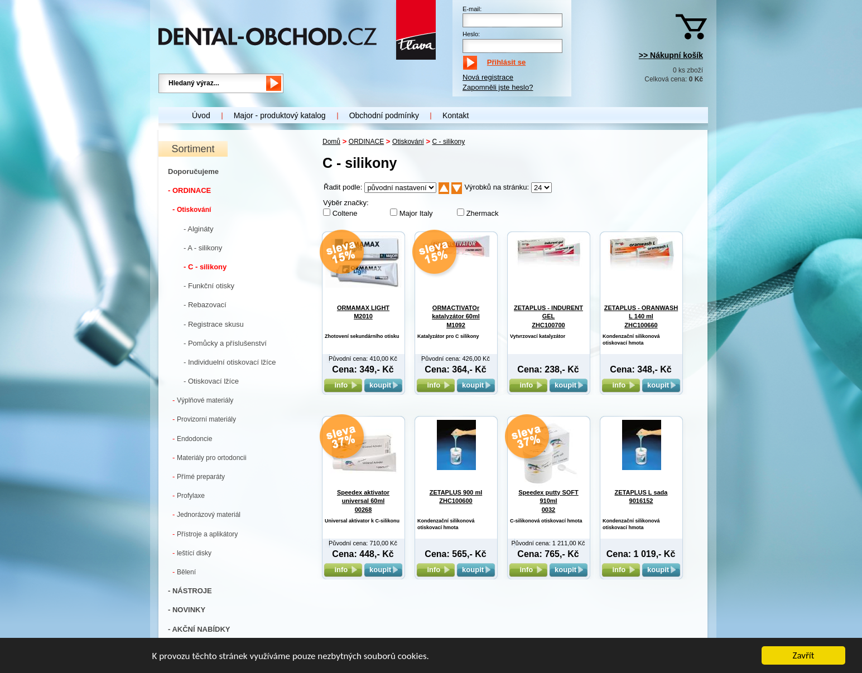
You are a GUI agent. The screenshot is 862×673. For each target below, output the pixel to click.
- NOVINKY (186, 610)
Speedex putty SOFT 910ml (548, 501)
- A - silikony (203, 248)
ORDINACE (366, 142)
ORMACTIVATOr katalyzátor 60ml (456, 316)
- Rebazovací (205, 305)
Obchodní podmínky (384, 115)
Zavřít (804, 656)
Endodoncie (192, 438)
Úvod (201, 115)
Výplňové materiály (202, 400)
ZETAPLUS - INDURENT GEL (548, 316)
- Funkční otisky (209, 286)
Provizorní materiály (204, 419)
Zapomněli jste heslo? (498, 87)
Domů (331, 142)
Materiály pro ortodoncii (209, 457)
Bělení (184, 572)
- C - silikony (205, 267)
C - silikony (448, 142)
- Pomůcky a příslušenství (225, 343)
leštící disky (191, 553)
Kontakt (455, 115)
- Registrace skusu (214, 324)
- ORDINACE (189, 190)
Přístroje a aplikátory (205, 534)
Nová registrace (488, 77)
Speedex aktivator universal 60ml (363, 501)
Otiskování (191, 209)
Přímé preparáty (198, 476)
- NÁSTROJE (190, 591)
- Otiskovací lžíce (211, 381)
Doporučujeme (193, 171)
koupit (383, 385)
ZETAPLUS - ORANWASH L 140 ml (641, 316)
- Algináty (198, 229)
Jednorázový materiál (206, 514)
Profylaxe (188, 495)
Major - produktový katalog (280, 115)
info (342, 385)
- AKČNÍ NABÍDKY (199, 629)
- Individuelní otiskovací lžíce (230, 362)
